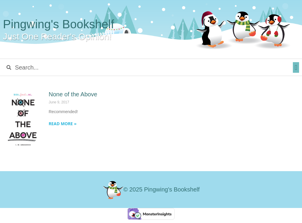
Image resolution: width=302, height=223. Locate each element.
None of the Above (73, 94)
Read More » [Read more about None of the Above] (63, 123)
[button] (296, 67)
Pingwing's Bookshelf (58, 24)
